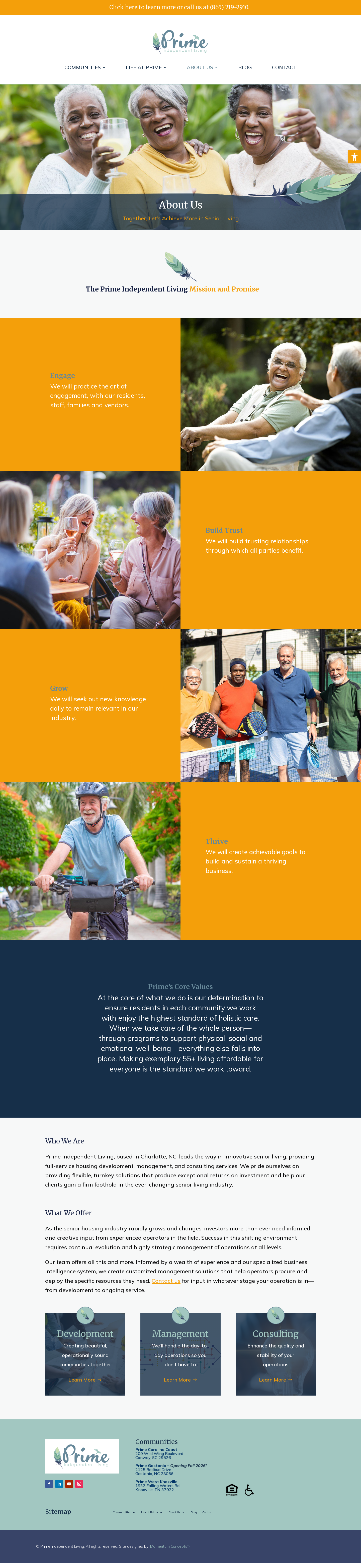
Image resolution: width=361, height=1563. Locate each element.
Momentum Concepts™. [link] (171, 1546)
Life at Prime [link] (144, 67)
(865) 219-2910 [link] (229, 7)
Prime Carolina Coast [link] (156, 1449)
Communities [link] (82, 67)
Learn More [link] (82, 1380)
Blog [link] (245, 67)
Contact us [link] (166, 1280)
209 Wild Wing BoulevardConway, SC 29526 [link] (159, 1455)
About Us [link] (200, 67)
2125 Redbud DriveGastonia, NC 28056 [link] (154, 1471)
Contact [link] (284, 67)
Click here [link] (123, 7)
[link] (354, 156)
